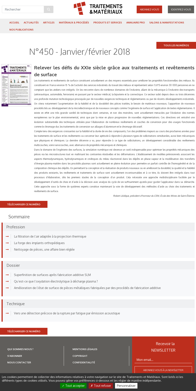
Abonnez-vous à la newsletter (163, 370)
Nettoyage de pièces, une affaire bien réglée (44, 249)
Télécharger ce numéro (23, 204)
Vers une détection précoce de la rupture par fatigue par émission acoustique (67, 313)
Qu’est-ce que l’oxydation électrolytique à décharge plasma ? (56, 281)
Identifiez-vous (181, 9)
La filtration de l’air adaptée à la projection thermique (50, 236)
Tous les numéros (176, 45)
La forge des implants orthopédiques (39, 243)
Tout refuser (101, 386)
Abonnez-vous (149, 9)
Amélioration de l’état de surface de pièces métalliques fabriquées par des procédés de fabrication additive (87, 288)
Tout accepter (73, 386)
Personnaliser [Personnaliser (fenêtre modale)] (126, 386)
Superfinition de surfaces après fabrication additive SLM (52, 275)
